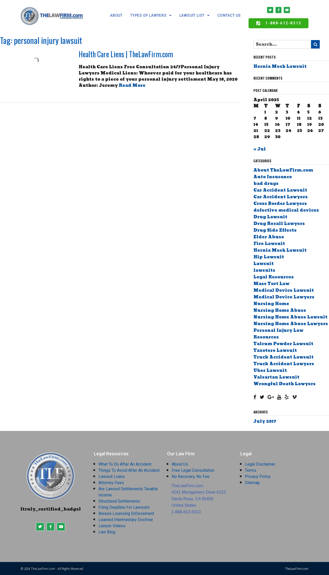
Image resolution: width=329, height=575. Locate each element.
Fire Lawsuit (269, 244)
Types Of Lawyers (151, 15)
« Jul (259, 149)
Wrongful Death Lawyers (284, 384)
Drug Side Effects (275, 230)
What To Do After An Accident (124, 464)
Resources (266, 337)
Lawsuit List (194, 15)
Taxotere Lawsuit (275, 350)
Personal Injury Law (278, 330)
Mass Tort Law (271, 284)
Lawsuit (263, 264)
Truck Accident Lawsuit (283, 357)
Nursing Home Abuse (279, 310)
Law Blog (106, 532)
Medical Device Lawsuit (283, 290)
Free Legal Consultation (193, 470)
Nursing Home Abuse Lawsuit (290, 317)
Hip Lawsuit (268, 257)
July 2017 (264, 421)
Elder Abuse (268, 237)
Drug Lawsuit (270, 217)
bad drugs (266, 183)
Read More (132, 85)
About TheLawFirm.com (283, 170)
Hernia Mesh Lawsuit (280, 66)
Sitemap (252, 482)
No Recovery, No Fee (190, 476)
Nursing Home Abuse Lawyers (290, 324)
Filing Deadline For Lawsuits (124, 507)
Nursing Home (271, 304)
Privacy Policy (258, 476)
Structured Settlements (119, 501)
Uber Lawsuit (270, 370)
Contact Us (229, 15)
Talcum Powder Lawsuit (283, 344)
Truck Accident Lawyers (283, 364)
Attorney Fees (111, 482)
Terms (250, 470)
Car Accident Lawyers (280, 197)
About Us (180, 464)
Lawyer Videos (111, 525)
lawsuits (264, 270)
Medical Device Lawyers (283, 297)
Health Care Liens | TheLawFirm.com (126, 54)
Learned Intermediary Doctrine (125, 519)
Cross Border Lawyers (280, 204)
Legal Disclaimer (260, 464)
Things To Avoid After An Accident (129, 470)
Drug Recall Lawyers (279, 224)
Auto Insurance (272, 177)
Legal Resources (273, 277)
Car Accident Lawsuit (280, 190)
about (116, 15)
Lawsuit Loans (111, 476)
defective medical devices (286, 210)
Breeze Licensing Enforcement (126, 513)
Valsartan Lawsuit (276, 377)
